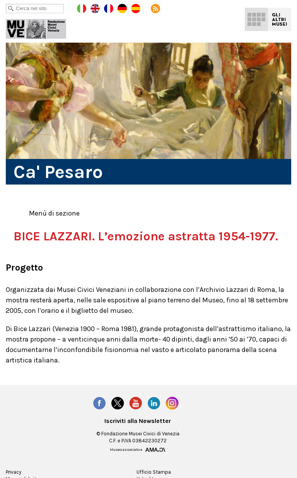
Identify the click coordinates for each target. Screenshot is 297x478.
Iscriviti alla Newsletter (137, 434)
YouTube (135, 417)
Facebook (99, 417)
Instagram (172, 417)
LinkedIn (154, 417)
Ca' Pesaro (41, 27)
